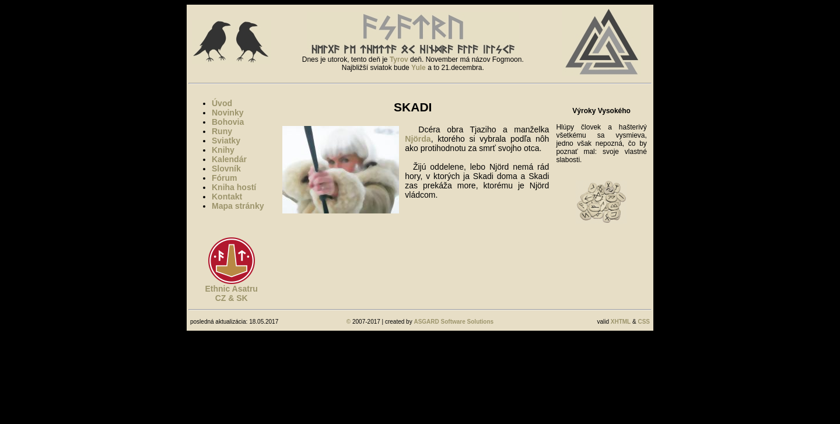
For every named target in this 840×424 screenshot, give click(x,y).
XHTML (621, 321)
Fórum (224, 178)
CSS (644, 321)
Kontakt (227, 196)
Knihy (223, 150)
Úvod (222, 103)
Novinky (227, 112)
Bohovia (228, 122)
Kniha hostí (234, 187)
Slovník (226, 168)
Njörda (417, 138)
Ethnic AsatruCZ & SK (231, 293)
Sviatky (226, 140)
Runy (222, 131)
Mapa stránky (238, 206)
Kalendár (229, 159)
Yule (418, 68)
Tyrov (399, 59)
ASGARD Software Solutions (454, 321)
